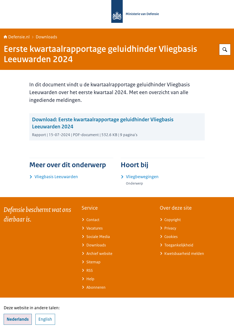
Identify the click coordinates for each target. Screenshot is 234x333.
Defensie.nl (17, 37)
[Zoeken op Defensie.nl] (224, 49)
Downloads (46, 37)
